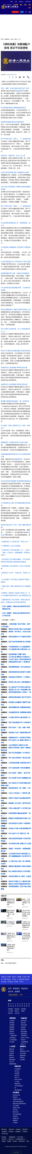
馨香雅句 (11, 1055)
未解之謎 (11, 1049)
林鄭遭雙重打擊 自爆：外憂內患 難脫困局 (15, 273)
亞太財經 (11, 1042)
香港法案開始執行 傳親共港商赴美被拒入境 (15, 309)
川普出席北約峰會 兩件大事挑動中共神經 (15, 172)
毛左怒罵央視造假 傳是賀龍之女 (19, 854)
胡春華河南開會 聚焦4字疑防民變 (12, 122)
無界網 (15, 1141)
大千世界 (17, 1081)
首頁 (2, 39)
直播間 (17, 991)
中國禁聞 (11, 1025)
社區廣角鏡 (12, 1037)
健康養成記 (23, 1055)
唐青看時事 (24, 1035)
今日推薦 (10, 1011)
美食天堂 (17, 1075)
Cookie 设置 (16, 1152)
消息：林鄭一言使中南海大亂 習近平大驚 (15, 88)
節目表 (10, 991)
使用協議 (4, 1131)
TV (22, 12)
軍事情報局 (24, 1033)
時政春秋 (23, 1027)
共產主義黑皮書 (17, 1114)
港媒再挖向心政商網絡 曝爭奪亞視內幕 (14, 367)
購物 (21, 994)
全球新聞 (11, 1020)
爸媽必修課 (12, 1059)
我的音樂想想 (18, 1090)
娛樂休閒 (18, 1066)
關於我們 (11, 1129)
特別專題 (16, 1092)
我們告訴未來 (16, 1095)
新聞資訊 (7, 39)
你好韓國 (17, 1073)
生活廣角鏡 (17, 1069)
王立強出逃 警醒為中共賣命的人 (19, 657)
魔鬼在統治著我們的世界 (19, 1103)
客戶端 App (5, 1133)
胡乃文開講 (23, 1053)
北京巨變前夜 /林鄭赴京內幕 (18, 745)
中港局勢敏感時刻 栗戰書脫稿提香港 (13, 107)
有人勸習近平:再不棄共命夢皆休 (20, 687)
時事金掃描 (24, 1025)
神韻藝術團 (12, 1137)
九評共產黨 (16, 1105)
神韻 (11, 1)
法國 (4, 979)
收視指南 (18, 1129)
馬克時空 (23, 1039)
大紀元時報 (20, 1137)
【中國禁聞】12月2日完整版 (10, 546)
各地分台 (21, 1)
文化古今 (11, 1061)
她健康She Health (24, 1051)
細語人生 (23, 1044)
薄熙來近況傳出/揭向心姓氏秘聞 (19, 629)
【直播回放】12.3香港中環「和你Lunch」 (15, 541)
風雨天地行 (16, 1112)
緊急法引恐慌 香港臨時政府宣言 (19, 884)
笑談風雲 (11, 1051)
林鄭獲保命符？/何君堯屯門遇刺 (19, 737)
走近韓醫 (22, 1059)
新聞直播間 (15, 12)
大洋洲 (24, 977)
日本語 (16, 981)
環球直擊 (11, 1022)
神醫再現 (22, 1057)
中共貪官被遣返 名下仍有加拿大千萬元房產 (15, 261)
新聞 (9, 1000)
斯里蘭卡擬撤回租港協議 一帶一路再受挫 (15, 401)
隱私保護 (25, 1129)
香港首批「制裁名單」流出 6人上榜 (13, 155)
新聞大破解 (24, 1031)
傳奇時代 (15, 1097)
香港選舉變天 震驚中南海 (17, 654)
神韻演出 (10, 1013)
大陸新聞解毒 (24, 1042)
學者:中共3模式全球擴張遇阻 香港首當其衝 (15, 351)
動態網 (9, 1141)
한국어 (21, 981)
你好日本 (17, 1071)
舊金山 (9, 979)
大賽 (16, 1)
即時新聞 (23, 1009)
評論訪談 (24, 1018)
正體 (26, 1)
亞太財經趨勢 (13, 1039)
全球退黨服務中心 (20, 1139)
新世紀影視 (22, 1141)
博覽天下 (17, 1011)
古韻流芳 (11, 1053)
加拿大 (14, 977)
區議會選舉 (18, 91)
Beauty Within (18, 1079)
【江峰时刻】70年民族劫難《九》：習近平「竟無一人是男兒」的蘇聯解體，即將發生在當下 (15, 552)
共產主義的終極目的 (18, 1101)
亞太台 (14, 979)
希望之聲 (11, 1139)
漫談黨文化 (16, 1118)
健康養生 (23, 1046)
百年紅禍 (15, 1110)
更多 (28, 1141)
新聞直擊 (11, 1029)
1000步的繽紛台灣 (19, 1087)
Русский (10, 981)
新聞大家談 (24, 1020)
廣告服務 (17, 1131)
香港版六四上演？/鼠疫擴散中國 (19, 689)
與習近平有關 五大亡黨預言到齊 (19, 881)
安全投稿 (11, 1131)
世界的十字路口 (25, 1037)
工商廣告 (15, 1122)
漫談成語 (11, 1057)
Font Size (23, 77)
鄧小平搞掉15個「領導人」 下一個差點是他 (16, 139)
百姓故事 (15, 1116)
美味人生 (17, 1077)
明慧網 (3, 1141)
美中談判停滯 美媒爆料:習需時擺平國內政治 (16, 481)
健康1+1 (22, 1049)
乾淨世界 (4, 1139)
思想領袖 (23, 1029)
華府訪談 (11, 1033)
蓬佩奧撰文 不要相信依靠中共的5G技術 (14, 442)
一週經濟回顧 (13, 1035)
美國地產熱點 (12, 1064)
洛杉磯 (19, 977)
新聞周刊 (11, 1031)
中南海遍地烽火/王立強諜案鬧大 (19, 647)
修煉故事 (15, 1120)
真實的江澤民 (16, 1107)
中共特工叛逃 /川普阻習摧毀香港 (20, 659)
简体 (30, 1)
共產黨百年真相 (17, 1099)
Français (3, 981)
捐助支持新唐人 (13, 994)
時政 (16, 39)
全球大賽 (17, 1013)
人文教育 (12, 1046)
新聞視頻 (12, 1018)
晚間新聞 (11, 1027)
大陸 (12, 39)
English (27, 979)
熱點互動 (23, 1022)
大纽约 (9, 977)
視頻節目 (24, 988)
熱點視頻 (17, 1009)
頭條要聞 (10, 1009)
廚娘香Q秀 (17, 1083)
